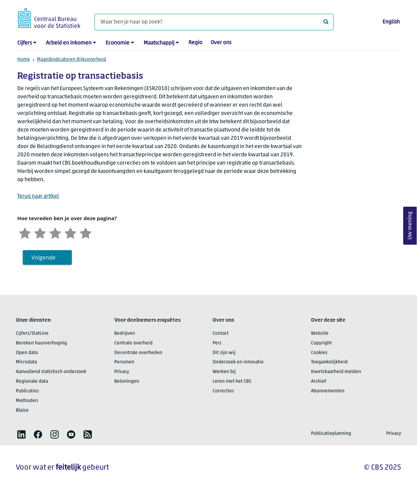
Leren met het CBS (232, 381)
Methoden (27, 401)
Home (23, 59)
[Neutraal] (55, 232)
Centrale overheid (133, 343)
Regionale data (32, 381)
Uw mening (410, 226)
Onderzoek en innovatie (238, 362)
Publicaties (27, 391)
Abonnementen (328, 391)
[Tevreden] (70, 232)
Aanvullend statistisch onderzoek (51, 372)
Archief (318, 381)
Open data (27, 353)
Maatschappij (159, 43)
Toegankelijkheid (329, 362)
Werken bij (224, 372)
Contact (221, 333)
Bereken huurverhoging (41, 343)
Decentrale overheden (138, 353)
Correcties (223, 391)
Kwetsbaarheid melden (336, 372)
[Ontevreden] (40, 232)
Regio (195, 43)
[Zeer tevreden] (85, 232)
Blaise (22, 410)
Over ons (221, 43)
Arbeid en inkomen (68, 43)
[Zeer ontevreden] (24, 232)
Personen (124, 362)
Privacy (121, 372)
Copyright (321, 343)
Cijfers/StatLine (32, 333)
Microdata (26, 362)
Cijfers (24, 43)
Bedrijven (124, 333)
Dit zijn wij (224, 353)
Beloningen (126, 381)
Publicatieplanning (331, 433)
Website (320, 333)
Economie (117, 43)
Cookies (319, 353)
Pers (217, 343)
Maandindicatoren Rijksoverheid (71, 59)
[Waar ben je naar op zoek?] (214, 22)
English (391, 22)
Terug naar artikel (38, 196)
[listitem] (21, 434)
